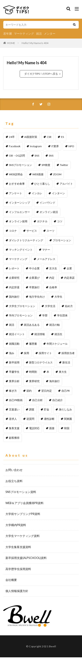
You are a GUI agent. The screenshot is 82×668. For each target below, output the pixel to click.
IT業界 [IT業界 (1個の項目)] (55, 146)
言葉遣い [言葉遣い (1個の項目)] (14, 409)
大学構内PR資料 (15, 525)
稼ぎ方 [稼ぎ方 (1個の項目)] (13, 390)
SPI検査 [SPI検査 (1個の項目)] (46, 165)
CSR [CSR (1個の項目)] (49, 136)
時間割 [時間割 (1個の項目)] (33, 371)
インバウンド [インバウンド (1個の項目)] (47, 202)
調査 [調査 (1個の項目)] (31, 409)
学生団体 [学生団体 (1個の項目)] (62, 315)
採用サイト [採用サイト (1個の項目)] (45, 353)
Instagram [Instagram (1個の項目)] (36, 146)
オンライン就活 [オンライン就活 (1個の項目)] (49, 212)
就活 (39, 33)
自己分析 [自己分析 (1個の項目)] (37, 400)
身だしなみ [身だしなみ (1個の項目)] (65, 409)
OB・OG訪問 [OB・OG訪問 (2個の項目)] (17, 155)
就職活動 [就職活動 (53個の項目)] (14, 343)
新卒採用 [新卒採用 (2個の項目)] (14, 362)
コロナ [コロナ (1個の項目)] (13, 230)
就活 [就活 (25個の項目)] (11, 324)
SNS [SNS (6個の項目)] (37, 155)
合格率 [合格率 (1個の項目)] (53, 287)
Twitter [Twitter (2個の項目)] (64, 165)
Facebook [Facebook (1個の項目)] (14, 146)
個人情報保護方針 (16, 591)
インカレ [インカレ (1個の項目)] (37, 193)
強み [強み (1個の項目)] (11, 353)
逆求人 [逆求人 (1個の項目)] (13, 418)
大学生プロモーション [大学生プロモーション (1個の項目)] (22, 306)
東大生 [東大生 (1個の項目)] (63, 371)
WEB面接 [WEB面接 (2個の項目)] (38, 174)
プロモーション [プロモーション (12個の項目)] (62, 240)
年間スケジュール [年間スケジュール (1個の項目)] (57, 343)
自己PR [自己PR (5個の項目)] (65, 390)
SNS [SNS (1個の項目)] (52, 155)
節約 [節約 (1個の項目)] (29, 390)
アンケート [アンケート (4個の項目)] (15, 193)
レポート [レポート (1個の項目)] (14, 268)
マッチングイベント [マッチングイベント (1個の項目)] (21, 249)
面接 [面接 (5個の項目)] (51, 428)
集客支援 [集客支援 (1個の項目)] (14, 428)
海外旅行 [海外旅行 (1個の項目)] (54, 381)
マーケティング (24, 33)
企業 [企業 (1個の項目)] (69, 268)
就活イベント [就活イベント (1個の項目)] (17, 334)
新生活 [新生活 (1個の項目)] (66, 362)
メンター (49, 33)
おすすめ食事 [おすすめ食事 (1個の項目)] (17, 183)
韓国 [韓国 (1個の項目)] (66, 428)
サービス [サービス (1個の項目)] (31, 230)
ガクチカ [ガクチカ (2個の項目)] (42, 221)
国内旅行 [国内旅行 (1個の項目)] (14, 296)
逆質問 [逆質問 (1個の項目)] (30, 418)
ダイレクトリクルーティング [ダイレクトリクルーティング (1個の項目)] (26, 240)
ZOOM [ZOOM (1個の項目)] (57, 174)
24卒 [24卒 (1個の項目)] (12, 136)
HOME (11, 43)
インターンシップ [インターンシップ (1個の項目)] (19, 202)
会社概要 (11, 580)
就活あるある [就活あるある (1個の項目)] (32, 324)
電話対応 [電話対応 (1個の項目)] (34, 428)
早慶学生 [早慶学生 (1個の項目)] (14, 371)
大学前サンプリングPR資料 (22, 514)
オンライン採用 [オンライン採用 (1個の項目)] (18, 221)
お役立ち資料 (14, 481)
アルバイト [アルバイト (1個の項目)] (66, 183)
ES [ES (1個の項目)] (62, 136)
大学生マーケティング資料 (22, 536)
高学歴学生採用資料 (18, 569)
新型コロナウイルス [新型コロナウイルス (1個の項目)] (41, 362)
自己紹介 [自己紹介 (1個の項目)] (57, 400)
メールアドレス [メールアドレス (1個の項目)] (46, 259)
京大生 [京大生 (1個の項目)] (53, 268)
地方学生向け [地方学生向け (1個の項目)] (37, 296)
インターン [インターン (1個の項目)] (58, 193)
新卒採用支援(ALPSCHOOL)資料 (26, 558)
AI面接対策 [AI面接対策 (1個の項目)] (30, 136)
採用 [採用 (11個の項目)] (26, 353)
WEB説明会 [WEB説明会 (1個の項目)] (16, 174)
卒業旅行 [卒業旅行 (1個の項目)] (34, 287)
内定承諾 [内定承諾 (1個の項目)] (69, 277)
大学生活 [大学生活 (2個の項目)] (50, 306)
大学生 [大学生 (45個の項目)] (58, 296)
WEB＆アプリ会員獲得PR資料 (24, 503)
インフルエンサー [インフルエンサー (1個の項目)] (19, 212)
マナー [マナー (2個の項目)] (46, 249)
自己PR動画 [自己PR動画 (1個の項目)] (16, 400)
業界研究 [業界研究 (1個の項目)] (34, 381)
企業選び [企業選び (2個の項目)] (34, 277)
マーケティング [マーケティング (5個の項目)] (18, 259)
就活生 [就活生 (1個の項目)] (58, 334)
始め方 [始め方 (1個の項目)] (69, 306)
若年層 (7, 33)
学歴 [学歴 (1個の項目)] (44, 315)
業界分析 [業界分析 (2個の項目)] (14, 381)
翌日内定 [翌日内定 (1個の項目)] (46, 390)
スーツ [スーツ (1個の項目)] (50, 230)
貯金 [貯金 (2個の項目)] (46, 409)
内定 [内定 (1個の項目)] (51, 277)
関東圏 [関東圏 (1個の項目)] (68, 418)
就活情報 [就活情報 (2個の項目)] (39, 334)
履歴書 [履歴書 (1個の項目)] (33, 343)
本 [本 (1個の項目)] (48, 371)
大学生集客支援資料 (18, 547)
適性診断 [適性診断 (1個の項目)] (49, 418)
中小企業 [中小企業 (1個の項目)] (34, 268)
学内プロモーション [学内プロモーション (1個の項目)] (21, 315)
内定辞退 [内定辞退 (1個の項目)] (14, 287)
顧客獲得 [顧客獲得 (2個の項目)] (14, 437)
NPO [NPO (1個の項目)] (71, 146)
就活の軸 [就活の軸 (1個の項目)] (54, 324)
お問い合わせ (14, 470)
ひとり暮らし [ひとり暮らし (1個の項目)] (42, 183)
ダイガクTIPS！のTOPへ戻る (41, 73)
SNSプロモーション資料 (20, 492)
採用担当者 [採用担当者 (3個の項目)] (68, 353)
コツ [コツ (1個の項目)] (59, 221)
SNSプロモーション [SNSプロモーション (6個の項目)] (20, 165)
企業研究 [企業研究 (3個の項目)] (14, 277)
